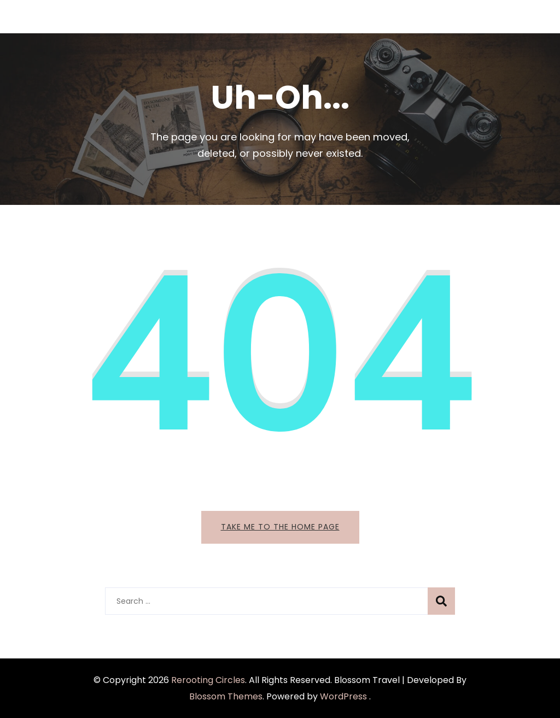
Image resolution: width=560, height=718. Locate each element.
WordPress (343, 696)
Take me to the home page (280, 526)
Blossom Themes (225, 696)
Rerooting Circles (208, 680)
